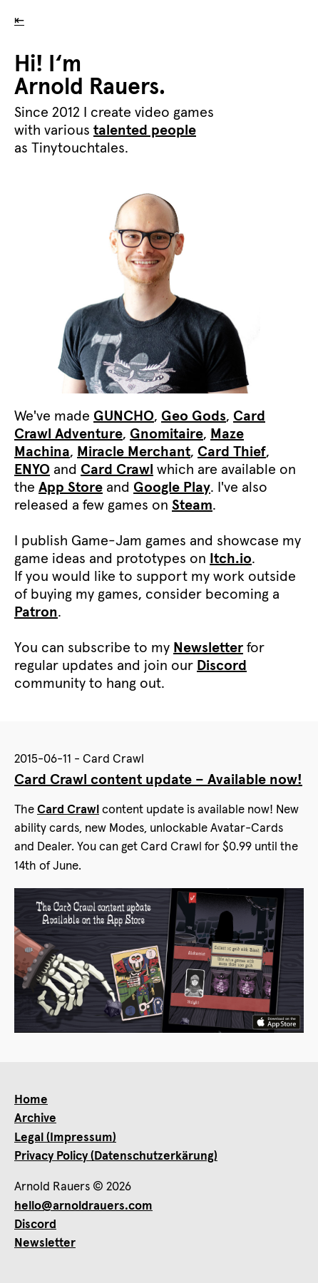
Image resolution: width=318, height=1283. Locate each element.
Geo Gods (193, 416)
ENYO (32, 470)
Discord (222, 666)
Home (31, 1100)
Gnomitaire (166, 434)
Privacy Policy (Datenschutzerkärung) (115, 1156)
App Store (71, 487)
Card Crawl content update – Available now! (158, 780)
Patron (36, 612)
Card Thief (232, 452)
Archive (35, 1119)
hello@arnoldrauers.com (83, 1206)
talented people (144, 130)
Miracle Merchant (133, 452)
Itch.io (231, 559)
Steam (192, 505)
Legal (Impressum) (65, 1138)
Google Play (171, 487)
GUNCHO (123, 416)
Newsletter (208, 648)
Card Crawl (117, 470)
